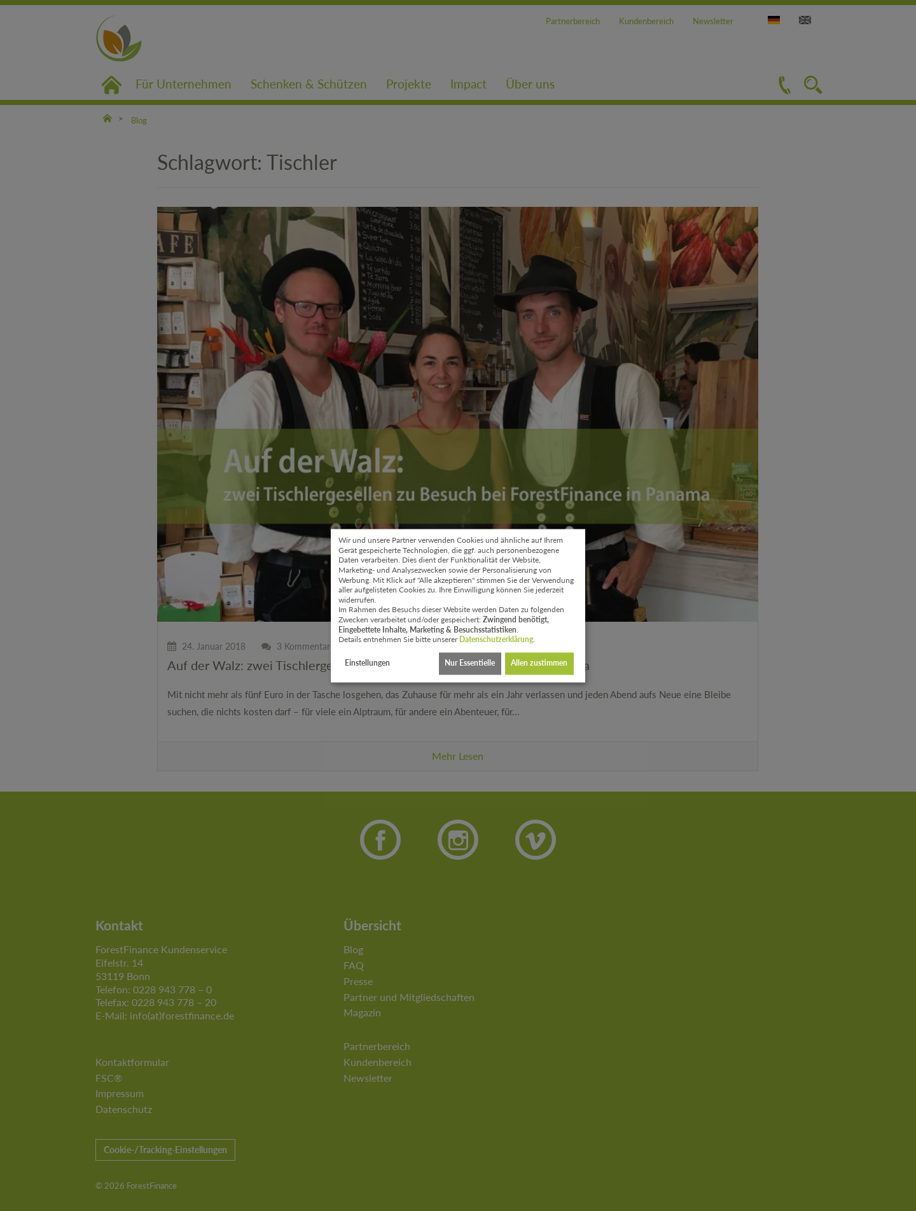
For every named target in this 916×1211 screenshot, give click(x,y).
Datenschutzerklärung (496, 640)
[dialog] (458, 605)
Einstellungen (367, 663)
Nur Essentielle (470, 663)
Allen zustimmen (539, 663)
